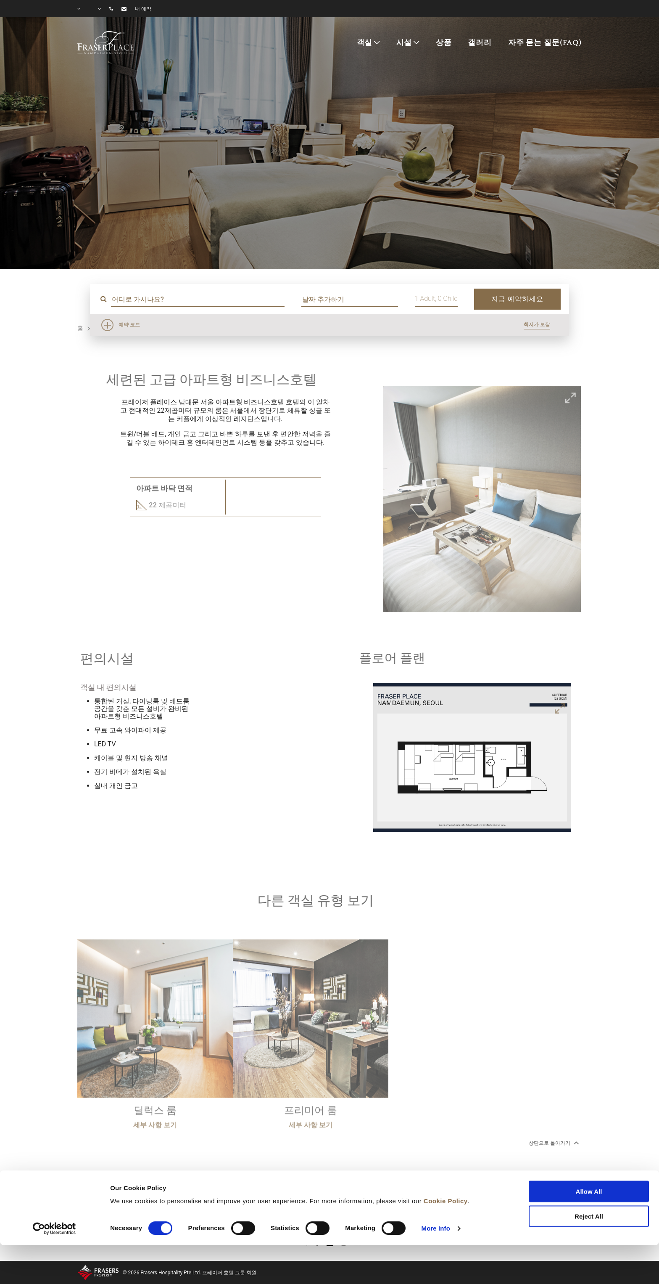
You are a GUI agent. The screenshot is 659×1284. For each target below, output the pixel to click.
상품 (444, 42)
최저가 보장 (537, 324)
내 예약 (143, 9)
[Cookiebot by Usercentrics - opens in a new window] (54, 1193)
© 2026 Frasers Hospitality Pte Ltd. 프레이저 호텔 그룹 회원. (190, 1273)
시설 (404, 42)
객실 (365, 42)
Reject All (589, 1180)
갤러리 (480, 42)
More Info (436, 1192)
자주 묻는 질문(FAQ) (545, 42)
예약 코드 (129, 325)
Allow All (589, 1156)
